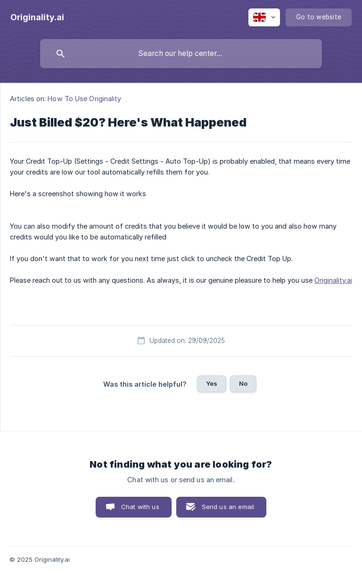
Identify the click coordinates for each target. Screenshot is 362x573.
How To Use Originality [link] (84, 99)
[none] (37, 17)
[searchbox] (181, 53)
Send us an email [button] (228, 506)
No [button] (243, 383)
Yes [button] (211, 383)
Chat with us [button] (140, 506)
